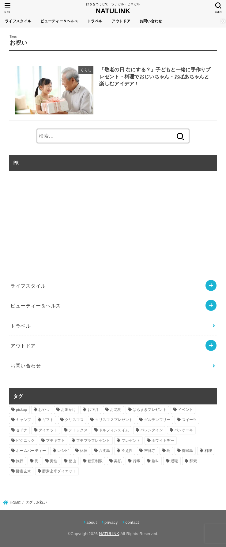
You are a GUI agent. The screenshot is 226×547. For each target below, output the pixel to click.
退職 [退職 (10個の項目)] (174, 461)
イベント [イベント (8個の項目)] (185, 409)
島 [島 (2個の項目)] (168, 450)
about (91, 522)
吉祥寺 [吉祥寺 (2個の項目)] (150, 450)
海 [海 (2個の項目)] (37, 461)
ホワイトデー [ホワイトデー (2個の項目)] (163, 440)
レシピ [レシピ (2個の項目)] (63, 450)
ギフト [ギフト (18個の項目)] (48, 420)
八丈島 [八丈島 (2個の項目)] (104, 450)
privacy (111, 522)
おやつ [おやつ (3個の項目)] (44, 409)
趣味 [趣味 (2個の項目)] (155, 461)
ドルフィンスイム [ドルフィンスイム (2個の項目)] (114, 430)
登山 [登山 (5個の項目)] (72, 461)
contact (132, 522)
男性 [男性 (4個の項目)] (54, 461)
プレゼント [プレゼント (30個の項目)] (131, 440)
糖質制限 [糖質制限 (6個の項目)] (95, 461)
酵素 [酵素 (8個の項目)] (193, 461)
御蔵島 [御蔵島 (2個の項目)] (187, 450)
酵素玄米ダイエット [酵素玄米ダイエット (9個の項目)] (59, 471)
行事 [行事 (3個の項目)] (137, 461)
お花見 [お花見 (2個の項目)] (115, 409)
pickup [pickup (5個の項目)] (21, 409)
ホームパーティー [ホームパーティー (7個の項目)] (31, 450)
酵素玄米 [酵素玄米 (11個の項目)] (23, 471)
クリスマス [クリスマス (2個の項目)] (74, 420)
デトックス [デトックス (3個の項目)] (78, 430)
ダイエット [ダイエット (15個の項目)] (48, 430)
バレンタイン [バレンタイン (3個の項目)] (151, 430)
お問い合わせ (151, 21)
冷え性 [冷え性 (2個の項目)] (127, 450)
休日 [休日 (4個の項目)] (84, 450)
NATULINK (113, 11)
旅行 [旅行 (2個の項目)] (20, 461)
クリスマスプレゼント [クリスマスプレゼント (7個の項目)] (114, 420)
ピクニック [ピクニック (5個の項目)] (25, 440)
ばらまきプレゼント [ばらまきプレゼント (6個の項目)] (150, 409)
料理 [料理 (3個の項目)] (208, 450)
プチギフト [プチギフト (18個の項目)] (55, 440)
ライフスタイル (18, 21)
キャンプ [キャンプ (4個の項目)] (23, 420)
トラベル (94, 21)
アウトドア (120, 21)
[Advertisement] (60, 217)
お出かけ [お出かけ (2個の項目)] (68, 409)
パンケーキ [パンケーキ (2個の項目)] (183, 430)
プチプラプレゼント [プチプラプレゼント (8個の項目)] (93, 440)
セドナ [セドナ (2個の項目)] (21, 430)
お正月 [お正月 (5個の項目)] (93, 409)
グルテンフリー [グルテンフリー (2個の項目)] (157, 420)
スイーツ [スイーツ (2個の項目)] (189, 420)
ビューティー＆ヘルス (59, 21)
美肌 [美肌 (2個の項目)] (118, 461)
